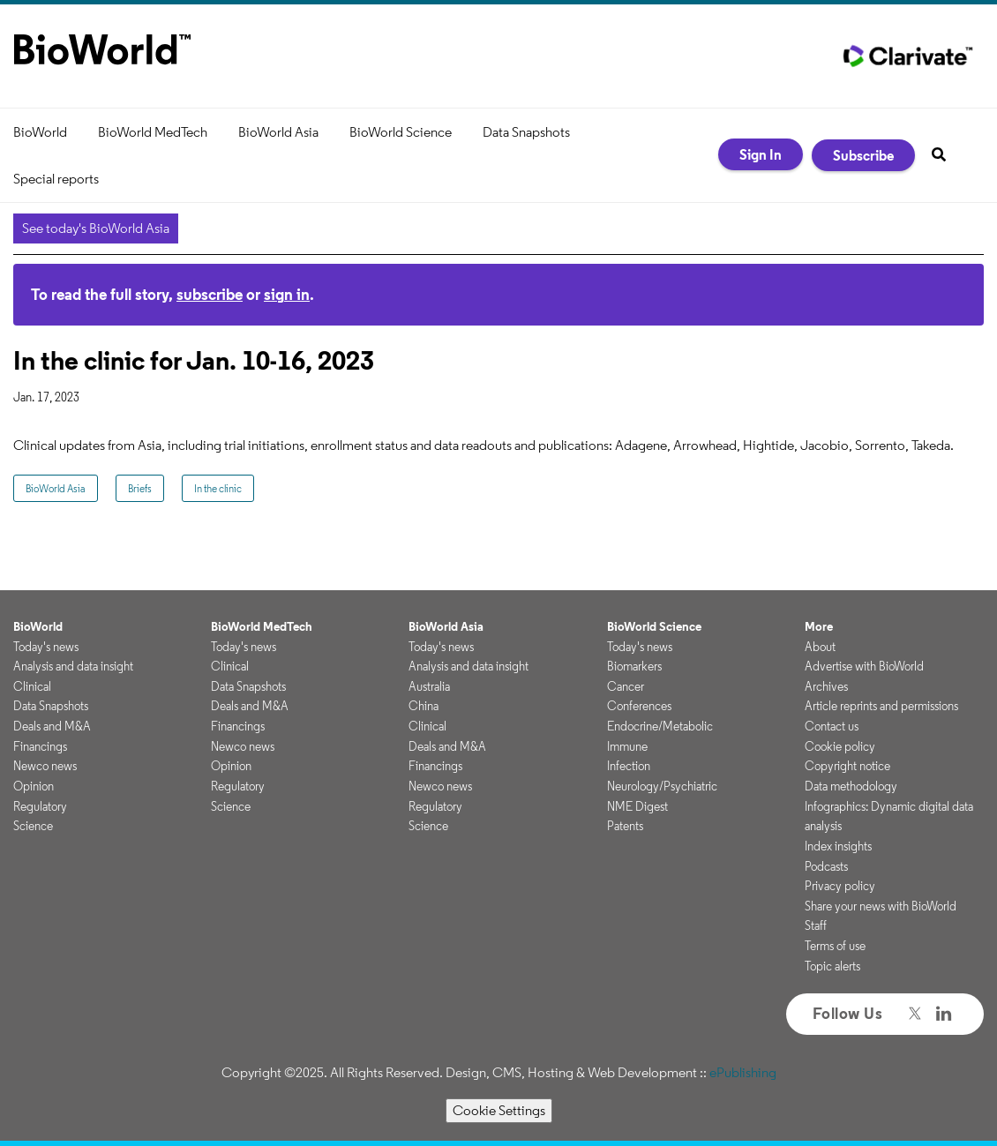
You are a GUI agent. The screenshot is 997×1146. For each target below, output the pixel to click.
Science (33, 826)
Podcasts (826, 866)
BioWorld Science (400, 132)
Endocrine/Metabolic (660, 726)
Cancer (625, 686)
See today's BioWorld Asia (95, 228)
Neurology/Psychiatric (662, 786)
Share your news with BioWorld (880, 906)
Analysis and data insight (73, 666)
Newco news (45, 766)
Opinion (33, 786)
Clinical (32, 686)
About (820, 647)
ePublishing (742, 1072)
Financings (40, 746)
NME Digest (637, 806)
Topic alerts (832, 966)
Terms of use (835, 946)
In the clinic (218, 488)
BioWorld (40, 132)
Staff (816, 925)
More (819, 626)
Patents (625, 826)
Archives (826, 686)
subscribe (209, 294)
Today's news (46, 647)
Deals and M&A (52, 726)
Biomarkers (634, 666)
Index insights (838, 846)
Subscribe (863, 155)
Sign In (760, 154)
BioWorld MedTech (152, 132)
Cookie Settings (499, 1110)
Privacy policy (840, 886)
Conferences (639, 706)
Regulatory (40, 806)
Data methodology (851, 786)
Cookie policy (840, 746)
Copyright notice (847, 766)
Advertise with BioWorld (864, 666)
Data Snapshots (526, 132)
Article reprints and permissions (881, 706)
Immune (627, 746)
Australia (429, 686)
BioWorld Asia (278, 132)
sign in (287, 294)
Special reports (56, 178)
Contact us (831, 726)
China (424, 706)
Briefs (140, 488)
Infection (628, 766)
